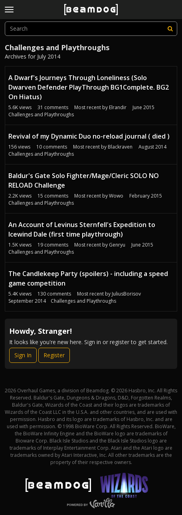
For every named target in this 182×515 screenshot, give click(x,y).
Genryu (117, 244)
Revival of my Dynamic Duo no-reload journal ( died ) (89, 136)
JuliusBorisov (126, 293)
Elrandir (118, 107)
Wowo (116, 195)
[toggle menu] (9, 9)
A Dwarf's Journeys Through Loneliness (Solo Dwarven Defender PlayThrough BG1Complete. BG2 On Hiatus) (88, 87)
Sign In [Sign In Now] (23, 355)
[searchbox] (91, 29)
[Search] (170, 29)
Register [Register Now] (54, 355)
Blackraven (120, 146)
